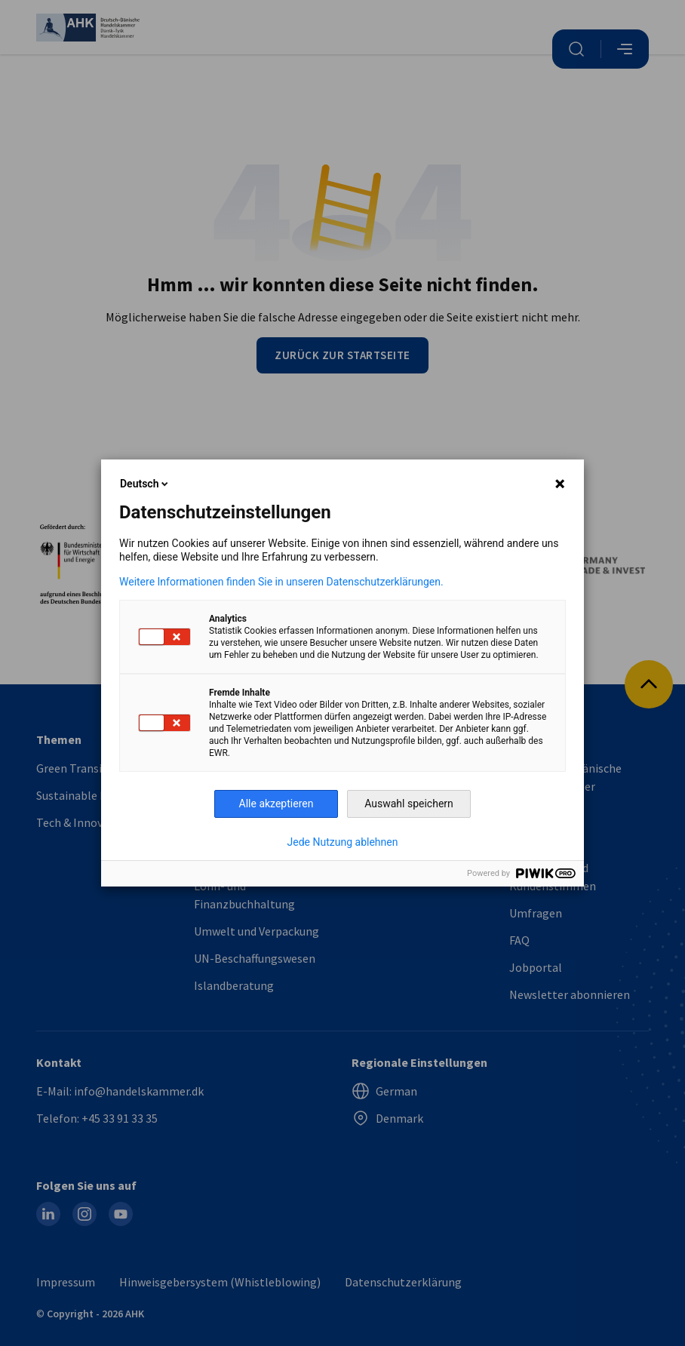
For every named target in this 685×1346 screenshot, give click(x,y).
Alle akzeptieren (276, 803)
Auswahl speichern (408, 803)
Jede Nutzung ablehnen (342, 842)
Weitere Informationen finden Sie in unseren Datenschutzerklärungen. (281, 582)
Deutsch (145, 484)
